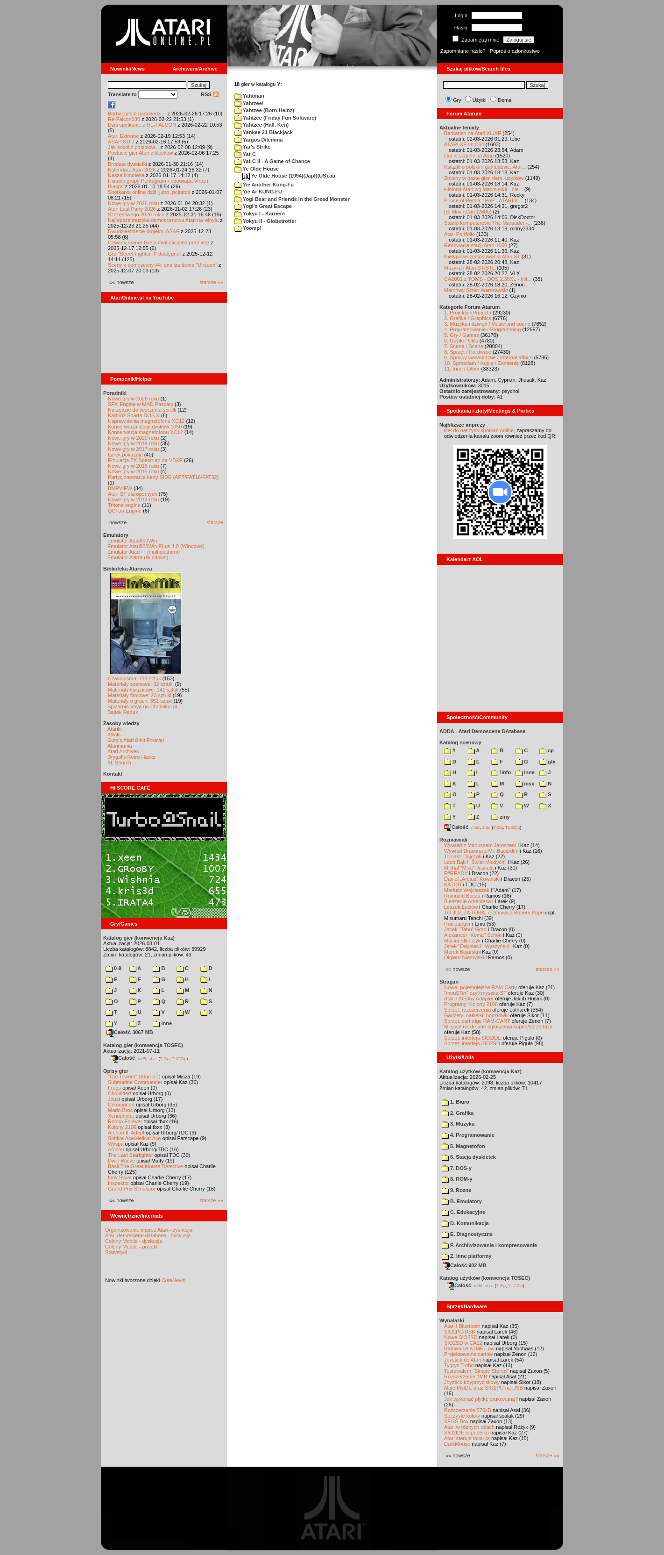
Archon (116, 1149)
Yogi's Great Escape (263, 206)
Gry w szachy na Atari (469, 155)
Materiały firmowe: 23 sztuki (139, 695)
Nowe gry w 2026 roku (133, 203)
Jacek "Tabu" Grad (465, 929)
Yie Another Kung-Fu (264, 184)
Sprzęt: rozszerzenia (467, 1010)
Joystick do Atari (462, 1359)
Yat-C (245, 154)
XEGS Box (456, 1421)
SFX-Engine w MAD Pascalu (140, 404)
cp (546, 750)
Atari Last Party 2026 (132, 209)
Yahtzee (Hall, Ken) (261, 125)
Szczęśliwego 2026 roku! (136, 214)
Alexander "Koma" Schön (473, 935)
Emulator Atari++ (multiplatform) (143, 552)
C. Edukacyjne (463, 1212)
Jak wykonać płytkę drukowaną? (481, 1399)
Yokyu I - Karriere (259, 213)
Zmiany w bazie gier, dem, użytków (484, 178)
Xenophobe (121, 1116)
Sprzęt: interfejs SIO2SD (472, 1043)
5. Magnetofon (463, 1146)
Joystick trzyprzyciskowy (472, 1382)
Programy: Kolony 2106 (471, 1004)
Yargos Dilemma (258, 140)
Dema (504, 100)
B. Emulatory (462, 1201)
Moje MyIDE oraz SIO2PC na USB (483, 1388)
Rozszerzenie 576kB (467, 1410)
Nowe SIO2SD (461, 1337)
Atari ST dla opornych (132, 494)
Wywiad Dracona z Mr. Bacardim (481, 851)
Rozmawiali (453, 839)
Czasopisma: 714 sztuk (134, 678)
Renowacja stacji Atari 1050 (475, 245)
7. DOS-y (457, 1168)
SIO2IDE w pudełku (466, 1432)
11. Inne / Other (462, 368)
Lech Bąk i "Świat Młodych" (475, 862)
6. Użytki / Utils (461, 340)
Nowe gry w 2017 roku (133, 449)
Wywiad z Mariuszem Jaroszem (480, 845)
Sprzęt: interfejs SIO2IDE (473, 1038)
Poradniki (115, 393)
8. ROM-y (457, 1179)
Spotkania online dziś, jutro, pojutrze (149, 192)
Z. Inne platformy (467, 1256)
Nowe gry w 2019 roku (133, 443)
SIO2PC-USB (459, 1331)
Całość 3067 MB (129, 1032)
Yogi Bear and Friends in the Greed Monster (292, 199)
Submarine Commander (135, 1082)
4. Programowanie (468, 1135)
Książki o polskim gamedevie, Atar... (485, 167)
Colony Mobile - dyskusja (133, 1241)
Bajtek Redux (122, 712)
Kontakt (112, 774)
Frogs (114, 1088)
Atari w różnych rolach (469, 1427)
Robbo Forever (125, 1121)
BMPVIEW (120, 488)
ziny (500, 817)
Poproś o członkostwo (515, 51)
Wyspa (116, 1144)
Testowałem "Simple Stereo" (476, 1371)
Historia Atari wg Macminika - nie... (483, 189)
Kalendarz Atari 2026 (131, 169)
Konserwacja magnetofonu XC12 (145, 432)
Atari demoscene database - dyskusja (148, 1235)
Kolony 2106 (122, 1127)
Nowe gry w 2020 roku (133, 438)
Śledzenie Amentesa (467, 901)
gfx (547, 761)
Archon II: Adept (127, 1132)
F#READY (456, 873)
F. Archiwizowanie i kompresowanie (489, 1245)
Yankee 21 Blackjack (263, 132)
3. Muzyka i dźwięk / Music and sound (487, 324)
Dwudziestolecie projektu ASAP (143, 231)
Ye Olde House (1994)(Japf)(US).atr (289, 175)
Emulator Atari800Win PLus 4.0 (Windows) (156, 546)
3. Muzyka (458, 1124)
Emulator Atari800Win (132, 540)
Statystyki (116, 1252)
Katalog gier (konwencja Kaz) (139, 938)
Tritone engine (124, 505)
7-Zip (165, 1058)
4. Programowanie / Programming (482, 329)
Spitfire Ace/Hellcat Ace (134, 1138)
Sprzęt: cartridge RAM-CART (477, 1021)
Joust (114, 1099)
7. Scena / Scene (463, 346)
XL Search (119, 762)
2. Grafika (457, 1113)
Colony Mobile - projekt (131, 1246)
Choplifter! (119, 1093)
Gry (457, 100)
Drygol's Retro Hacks (131, 757)
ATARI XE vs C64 (464, 144)
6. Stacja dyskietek (469, 1157)
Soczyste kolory (462, 1416)
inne (162, 1023)
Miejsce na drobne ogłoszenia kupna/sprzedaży (498, 1026)
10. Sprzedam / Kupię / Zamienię (481, 363)
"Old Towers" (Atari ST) (134, 1076)
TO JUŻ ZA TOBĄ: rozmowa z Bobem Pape (494, 912)
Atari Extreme (123, 136)
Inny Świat (120, 1177)
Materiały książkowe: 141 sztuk (143, 689)
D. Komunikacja (465, 1223)
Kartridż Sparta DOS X (134, 415)
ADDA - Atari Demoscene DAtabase (482, 731)
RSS (210, 94)
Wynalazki (451, 1320)
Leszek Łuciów (461, 907)
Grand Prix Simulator (131, 1188)
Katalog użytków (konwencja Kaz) (480, 1071)
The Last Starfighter (130, 1155)
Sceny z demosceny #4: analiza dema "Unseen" (162, 265)
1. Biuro (455, 1102)
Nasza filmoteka (126, 175)
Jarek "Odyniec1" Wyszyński (476, 946)
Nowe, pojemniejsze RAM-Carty (480, 987)
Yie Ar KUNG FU (258, 191)
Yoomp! (247, 228)
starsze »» (211, 282)
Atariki (114, 729)
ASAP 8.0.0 (121, 141)
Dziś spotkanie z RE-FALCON (142, 125)
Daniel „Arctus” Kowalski (472, 879)
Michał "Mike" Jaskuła (469, 867)
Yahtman (249, 96)
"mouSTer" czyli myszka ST (475, 993)
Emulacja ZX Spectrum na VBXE (145, 460)
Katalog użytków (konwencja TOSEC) (484, 1278)
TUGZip (179, 1058)
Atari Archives (123, 751)
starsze (215, 522)
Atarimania (119, 746)
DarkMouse (457, 1444)
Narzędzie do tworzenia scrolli (142, 410)
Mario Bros (120, 1110)
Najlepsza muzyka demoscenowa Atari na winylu (163, 220)
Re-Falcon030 (124, 119)
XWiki (113, 734)
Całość (123, 1058)
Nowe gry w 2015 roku (133, 471)
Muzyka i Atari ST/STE (469, 268)
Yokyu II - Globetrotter (265, 221)
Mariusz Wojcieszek (466, 890)
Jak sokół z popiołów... (133, 147)
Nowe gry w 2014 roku (133, 499)
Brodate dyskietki (127, 164)
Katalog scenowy (460, 742)
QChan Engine (124, 511)
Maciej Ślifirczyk (462, 940)
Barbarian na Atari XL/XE (472, 133)
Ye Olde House (256, 168)
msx (525, 783)
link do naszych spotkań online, (479, 430)
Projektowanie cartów (468, 1354)
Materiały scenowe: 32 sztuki (141, 684)
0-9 (113, 968)
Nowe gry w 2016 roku (133, 466)
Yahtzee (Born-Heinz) (264, 110)
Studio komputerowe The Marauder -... (488, 223)
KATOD (452, 884)
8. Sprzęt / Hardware (467, 352)
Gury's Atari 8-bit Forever (135, 740)
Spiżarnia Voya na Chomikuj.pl (142, 706)
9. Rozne (456, 1190)
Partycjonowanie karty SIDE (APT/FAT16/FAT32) (163, 477)
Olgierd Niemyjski (464, 957)
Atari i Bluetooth (462, 1326)
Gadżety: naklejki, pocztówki (476, 1015)
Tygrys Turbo (459, 1365)
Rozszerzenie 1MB (465, 1376)
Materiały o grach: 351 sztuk (140, 701)
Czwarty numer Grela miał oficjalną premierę (158, 242)
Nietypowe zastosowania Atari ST (482, 256)
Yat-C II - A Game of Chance (272, 161)
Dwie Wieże (121, 1160)
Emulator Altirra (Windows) (137, 557)
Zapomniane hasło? (463, 51)
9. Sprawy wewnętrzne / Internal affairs (488, 357)
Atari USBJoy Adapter (469, 998)
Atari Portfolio (459, 234)
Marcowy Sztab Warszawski (476, 290)
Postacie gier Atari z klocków (140, 153)
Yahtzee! (249, 103)
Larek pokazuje (125, 454)
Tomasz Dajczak (462, 856)
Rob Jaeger (457, 924)
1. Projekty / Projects (467, 312)
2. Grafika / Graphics (467, 318)
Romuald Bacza (462, 896)
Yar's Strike (252, 147)
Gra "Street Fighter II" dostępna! (144, 254)
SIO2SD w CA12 (463, 1343)
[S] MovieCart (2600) (467, 211)
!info (501, 772)
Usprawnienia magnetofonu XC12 (146, 421)
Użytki (480, 100)
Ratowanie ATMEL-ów (469, 1348)
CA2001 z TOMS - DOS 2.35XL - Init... (487, 279)
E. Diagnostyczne (467, 1234)
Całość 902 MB (465, 1265)
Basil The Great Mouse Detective (145, 1166)
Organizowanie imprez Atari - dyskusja (148, 1230)
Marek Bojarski (461, 952)
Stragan (449, 981)
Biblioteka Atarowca (127, 568)
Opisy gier (115, 1071)
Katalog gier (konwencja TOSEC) (143, 1045)
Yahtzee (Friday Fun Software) (275, 118)
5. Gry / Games (461, 335)
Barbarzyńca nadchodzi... (137, 113)
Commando (121, 1104)
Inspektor (118, 1183)
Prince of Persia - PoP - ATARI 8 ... (483, 200)
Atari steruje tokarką (467, 1438)
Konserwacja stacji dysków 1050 (145, 426)
